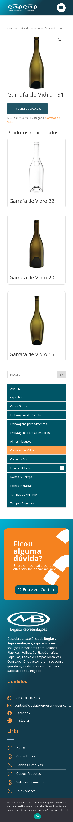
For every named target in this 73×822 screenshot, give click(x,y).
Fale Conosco (25, 791)
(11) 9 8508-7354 (28, 698)
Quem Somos (26, 756)
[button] (59, 39)
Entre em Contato (39, 589)
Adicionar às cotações (27, 108)
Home (20, 748)
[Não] (68, 810)
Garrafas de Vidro (25, 28)
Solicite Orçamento (30, 782)
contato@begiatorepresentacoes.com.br (44, 705)
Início (10, 28)
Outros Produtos (28, 774)
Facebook (23, 713)
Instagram (23, 720)
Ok (37, 816)
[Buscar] (61, 374)
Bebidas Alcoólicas (29, 765)
